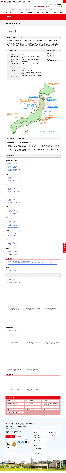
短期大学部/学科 (37, 440)
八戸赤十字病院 (11, 199)
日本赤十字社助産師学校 (12, 180)
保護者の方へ (35, 9)
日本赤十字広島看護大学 (12, 167)
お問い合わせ (36, 6)
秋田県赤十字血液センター (13, 189)
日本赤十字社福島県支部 (12, 242)
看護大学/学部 (36, 435)
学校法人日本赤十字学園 (12, 163)
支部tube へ (11, 31)
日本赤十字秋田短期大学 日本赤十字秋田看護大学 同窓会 (19, 261)
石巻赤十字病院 (11, 222)
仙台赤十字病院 (11, 221)
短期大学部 (23, 12)
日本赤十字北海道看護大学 (13, 166)
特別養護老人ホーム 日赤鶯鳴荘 (14, 211)
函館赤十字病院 (11, 253)
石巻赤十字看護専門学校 (12, 224)
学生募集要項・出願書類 (49, 6)
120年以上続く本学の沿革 (29, 400)
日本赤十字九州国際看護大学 (13, 169)
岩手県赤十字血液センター (13, 213)
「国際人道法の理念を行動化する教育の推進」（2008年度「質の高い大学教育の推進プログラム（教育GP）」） (29, 262)
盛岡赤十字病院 (11, 210)
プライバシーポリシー (11, 409)
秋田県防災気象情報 (12, 270)
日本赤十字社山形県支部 (12, 233)
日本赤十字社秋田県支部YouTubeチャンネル (15, 282)
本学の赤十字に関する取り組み (12, 412)
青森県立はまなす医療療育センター (15, 202)
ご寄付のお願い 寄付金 (38, 453)
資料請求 (41, 6)
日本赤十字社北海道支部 (12, 251)
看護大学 (11, 12)
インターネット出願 (58, 6)
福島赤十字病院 (11, 243)
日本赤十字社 (10, 177)
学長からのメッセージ (11, 400)
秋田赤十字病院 (11, 188)
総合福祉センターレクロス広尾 (14, 178)
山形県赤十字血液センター (13, 235)
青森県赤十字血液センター (13, 200)
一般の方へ (52, 9)
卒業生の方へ (28, 9)
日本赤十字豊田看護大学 (12, 170)
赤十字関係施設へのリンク (30, 409)
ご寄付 (61, 12)
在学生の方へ (21, 9)
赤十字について (46, 400)
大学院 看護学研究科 (38, 437)
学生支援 (37, 12)
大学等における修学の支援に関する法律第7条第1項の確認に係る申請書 (51, 404)
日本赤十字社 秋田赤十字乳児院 (14, 191)
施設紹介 (35, 432)
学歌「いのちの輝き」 (47, 409)
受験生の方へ (14, 9)
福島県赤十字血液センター (13, 244)
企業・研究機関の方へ (44, 9)
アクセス (31, 6)
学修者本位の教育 (54, 12)
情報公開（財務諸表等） (29, 403)
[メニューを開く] (64, 1)
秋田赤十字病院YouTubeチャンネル (13, 330)
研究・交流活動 (45, 12)
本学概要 (5, 12)
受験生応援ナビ (30, 12)
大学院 (17, 12)
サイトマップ (50, 435)
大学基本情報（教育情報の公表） (13, 403)
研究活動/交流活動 (37, 448)
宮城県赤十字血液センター (13, 225)
